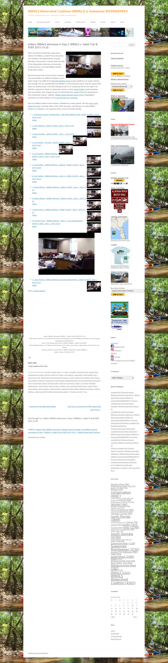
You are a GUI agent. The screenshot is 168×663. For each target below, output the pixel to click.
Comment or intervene (122, 164)
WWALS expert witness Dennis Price (69, 95)
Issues (103, 22)
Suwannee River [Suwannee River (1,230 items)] (123, 543)
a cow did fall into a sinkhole (66, 98)
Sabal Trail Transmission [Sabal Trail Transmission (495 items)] (122, 529)
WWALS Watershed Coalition (58, 392)
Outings (68, 22)
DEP (38, 378)
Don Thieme (95, 378)
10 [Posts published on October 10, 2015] (132, 605)
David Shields (79, 89)
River (59, 372)
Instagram (116, 350)
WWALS (97, 389)
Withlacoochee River (87, 389)
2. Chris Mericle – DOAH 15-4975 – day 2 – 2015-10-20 (53, 126)
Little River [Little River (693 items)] (126, 511)
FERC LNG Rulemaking (120, 146)
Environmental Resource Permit (89, 381)
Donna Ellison (32, 381)
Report (93, 22)
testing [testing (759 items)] (116, 552)
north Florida (43, 386)
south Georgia (33, 389)
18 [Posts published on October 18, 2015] (136, 608)
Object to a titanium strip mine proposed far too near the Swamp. (124, 137)
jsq (86, 392)
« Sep (112, 617)
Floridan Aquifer (53, 383)
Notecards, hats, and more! (121, 283)
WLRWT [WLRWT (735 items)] (117, 570)
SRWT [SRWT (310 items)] (128, 540)
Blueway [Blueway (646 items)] (117, 489)
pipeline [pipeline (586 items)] (116, 525)
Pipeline (53, 372)
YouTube (115, 357)
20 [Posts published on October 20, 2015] (116, 611)
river (68, 386)
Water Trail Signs (117, 188)
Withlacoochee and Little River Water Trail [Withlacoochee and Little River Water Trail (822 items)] (123, 561)
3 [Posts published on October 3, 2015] (132, 603)
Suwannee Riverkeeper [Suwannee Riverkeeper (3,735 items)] (125, 547)
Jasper (77, 383)
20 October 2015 (82, 372)
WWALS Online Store (119, 272)
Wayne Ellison (74, 389)
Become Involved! (43, 22)
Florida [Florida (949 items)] (125, 500)
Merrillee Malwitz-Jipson (61, 81)
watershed (65, 389)
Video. (34, 120)
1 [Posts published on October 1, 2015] (123, 603)
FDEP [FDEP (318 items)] (130, 498)
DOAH (72, 378)
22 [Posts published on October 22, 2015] (124, 611)
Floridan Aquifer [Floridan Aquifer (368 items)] (118, 502)
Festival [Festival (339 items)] (115, 500)
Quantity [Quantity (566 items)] (116, 527)
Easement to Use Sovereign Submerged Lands (62, 381)
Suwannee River (55, 389)
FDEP (30, 383)
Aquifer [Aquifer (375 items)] (115, 488)
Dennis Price (32, 378)
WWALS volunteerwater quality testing (119, 97)
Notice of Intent (54, 386)
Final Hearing (36, 383)
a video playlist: (39, 291)
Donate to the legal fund (120, 239)
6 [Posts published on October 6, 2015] (115, 605)
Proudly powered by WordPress (38, 653)
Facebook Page (117, 347)
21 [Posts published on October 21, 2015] (120, 611)
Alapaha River (93, 372)
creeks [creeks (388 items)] (115, 498)
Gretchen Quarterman (67, 383)
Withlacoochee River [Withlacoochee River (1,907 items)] (123, 566)
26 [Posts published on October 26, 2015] (111, 614)
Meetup (114, 353)
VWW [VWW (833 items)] (116, 554)
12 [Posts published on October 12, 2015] (111, 608)
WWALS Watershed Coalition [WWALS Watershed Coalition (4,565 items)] (123, 579)
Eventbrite (114, 343)
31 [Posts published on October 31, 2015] (132, 614)
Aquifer (47, 372)
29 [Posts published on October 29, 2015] (124, 614)
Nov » (135, 617)
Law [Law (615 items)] (115, 511)
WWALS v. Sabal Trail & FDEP (38, 392)
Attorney (48, 375)
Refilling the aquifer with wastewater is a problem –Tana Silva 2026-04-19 (125, 468)
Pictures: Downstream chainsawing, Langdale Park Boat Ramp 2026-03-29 (125, 423)
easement (41, 381)
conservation (78, 375)
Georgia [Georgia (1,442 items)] (119, 504)
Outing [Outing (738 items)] (132, 522)
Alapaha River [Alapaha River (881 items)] (120, 484)
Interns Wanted (117, 58)
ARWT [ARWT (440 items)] (124, 488)
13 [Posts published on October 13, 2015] (116, 608)
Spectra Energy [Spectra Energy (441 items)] (118, 540)
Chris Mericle (68, 375)
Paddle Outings (117, 65)
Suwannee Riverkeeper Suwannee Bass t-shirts (121, 266)
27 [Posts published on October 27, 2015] (116, 614)
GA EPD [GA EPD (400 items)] (129, 502)
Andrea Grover (33, 375)
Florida (44, 383)
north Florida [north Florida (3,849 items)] (120, 518)
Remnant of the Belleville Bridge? (42, 406)
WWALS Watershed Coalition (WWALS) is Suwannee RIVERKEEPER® (78, 11)
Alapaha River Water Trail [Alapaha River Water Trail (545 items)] (123, 486)
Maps (122, 22)
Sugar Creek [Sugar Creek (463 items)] (117, 541)
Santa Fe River (92, 386)
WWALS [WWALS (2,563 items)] (120, 573)
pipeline (63, 386)
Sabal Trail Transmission (78, 386)
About (113, 22)
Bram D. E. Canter (57, 375)
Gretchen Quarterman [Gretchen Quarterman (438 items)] (120, 506)
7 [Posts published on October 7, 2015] (119, 605)
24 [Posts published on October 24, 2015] (132, 611)
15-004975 (72, 372)
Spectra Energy (43, 389)
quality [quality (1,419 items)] (130, 524)
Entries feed (115, 633)
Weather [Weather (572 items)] (116, 559)
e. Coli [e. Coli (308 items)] (122, 498)
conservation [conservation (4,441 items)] (121, 494)
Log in (113, 631)
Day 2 (95, 375)
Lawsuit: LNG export (119, 216)
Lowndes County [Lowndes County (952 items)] (121, 513)
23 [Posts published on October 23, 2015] (128, 611)
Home (30, 22)
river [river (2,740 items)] (131, 527)
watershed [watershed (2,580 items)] (122, 557)
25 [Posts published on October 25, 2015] (136, 611)
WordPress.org (116, 639)
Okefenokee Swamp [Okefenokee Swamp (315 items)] (118, 522)
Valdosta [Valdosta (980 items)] (130, 552)
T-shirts (114, 245)
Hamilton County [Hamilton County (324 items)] (117, 508)
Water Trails (80, 22)
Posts (57, 22)
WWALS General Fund (119, 178)
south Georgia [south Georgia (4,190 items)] (122, 535)
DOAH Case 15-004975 (82, 378)
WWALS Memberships (120, 79)
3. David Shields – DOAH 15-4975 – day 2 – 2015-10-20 (53, 134)
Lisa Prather (84, 383)
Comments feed (116, 636)
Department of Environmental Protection (55, 378)
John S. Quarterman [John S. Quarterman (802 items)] (122, 509)
